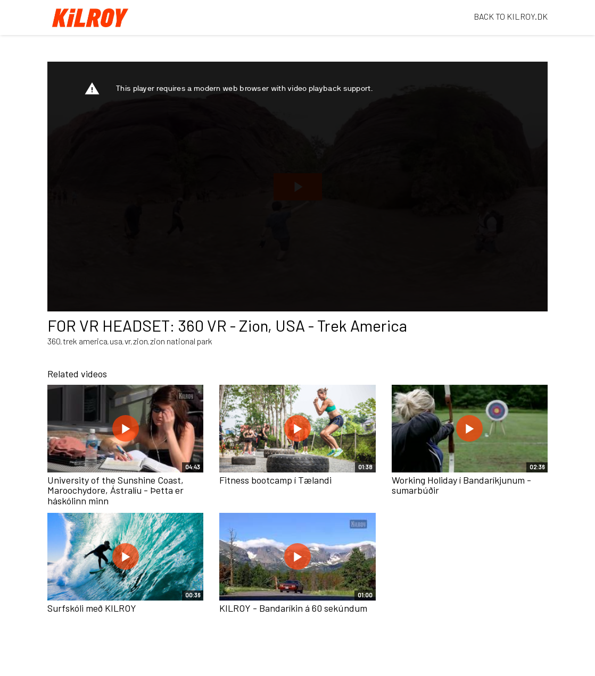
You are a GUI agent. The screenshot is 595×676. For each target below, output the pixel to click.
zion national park (181, 341)
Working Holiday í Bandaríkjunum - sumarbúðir (461, 485)
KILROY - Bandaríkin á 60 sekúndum (293, 608)
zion (140, 341)
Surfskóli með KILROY (91, 608)
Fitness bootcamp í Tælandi (275, 480)
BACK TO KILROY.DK (511, 16)
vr (128, 341)
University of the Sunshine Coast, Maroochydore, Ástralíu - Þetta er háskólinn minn (115, 490)
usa (116, 341)
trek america (85, 341)
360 (54, 341)
